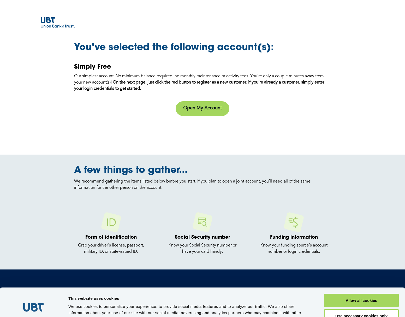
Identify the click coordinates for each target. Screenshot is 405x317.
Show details (80, 306)
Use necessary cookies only (361, 289)
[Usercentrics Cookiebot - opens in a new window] (34, 307)
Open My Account (202, 108)
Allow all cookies (361, 274)
